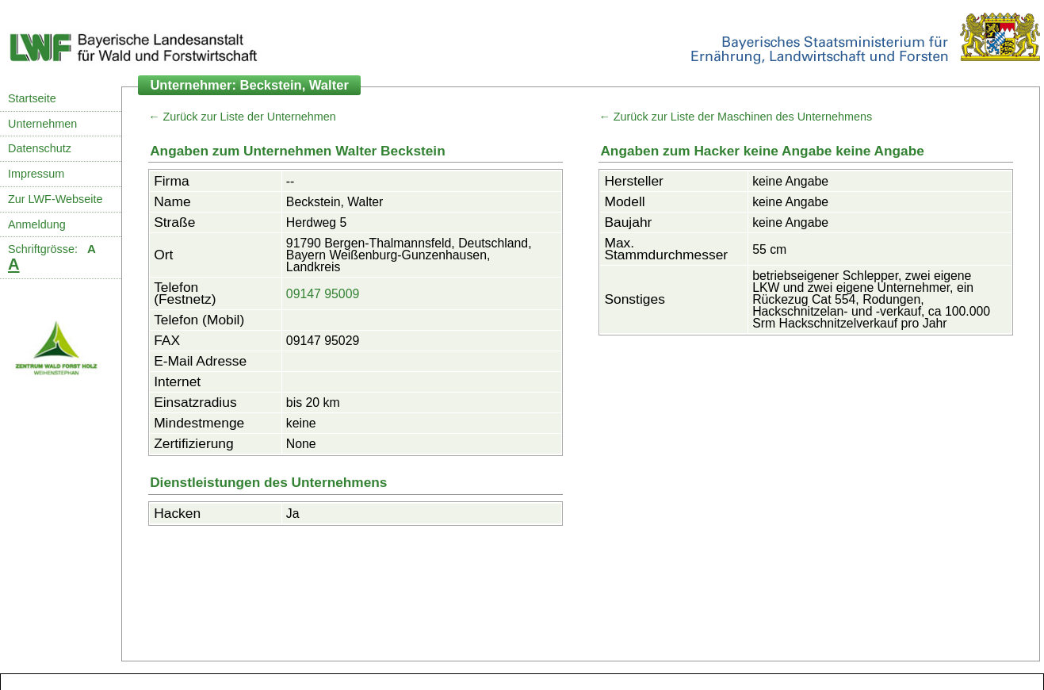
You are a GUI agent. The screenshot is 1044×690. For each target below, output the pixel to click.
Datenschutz (39, 148)
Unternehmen (42, 123)
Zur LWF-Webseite (55, 199)
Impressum (36, 173)
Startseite (32, 98)
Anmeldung (37, 224)
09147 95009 (322, 294)
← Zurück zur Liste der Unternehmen (242, 116)
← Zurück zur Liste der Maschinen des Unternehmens (735, 116)
